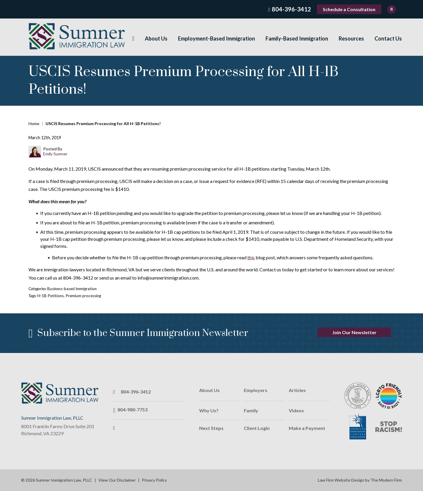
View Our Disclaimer (117, 479)
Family (251, 410)
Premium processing (83, 295)
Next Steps (211, 428)
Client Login (257, 428)
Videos (296, 410)
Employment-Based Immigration (216, 38)
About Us (156, 38)
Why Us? (209, 410)
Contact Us (388, 38)
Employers (255, 390)
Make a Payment (307, 428)
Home (133, 38)
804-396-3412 (291, 9)
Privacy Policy (154, 479)
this (251, 257)
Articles (297, 390)
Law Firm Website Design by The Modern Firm (360, 479)
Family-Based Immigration (297, 38)
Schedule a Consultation (349, 9)
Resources (351, 38)
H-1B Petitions (50, 295)
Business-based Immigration (72, 288)
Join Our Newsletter (354, 332)
